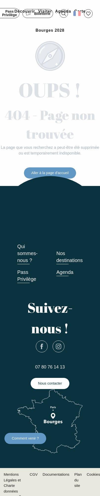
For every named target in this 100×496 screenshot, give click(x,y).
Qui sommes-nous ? (27, 253)
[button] (64, 13)
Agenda (64, 272)
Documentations (56, 474)
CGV (34, 474)
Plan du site (78, 480)
